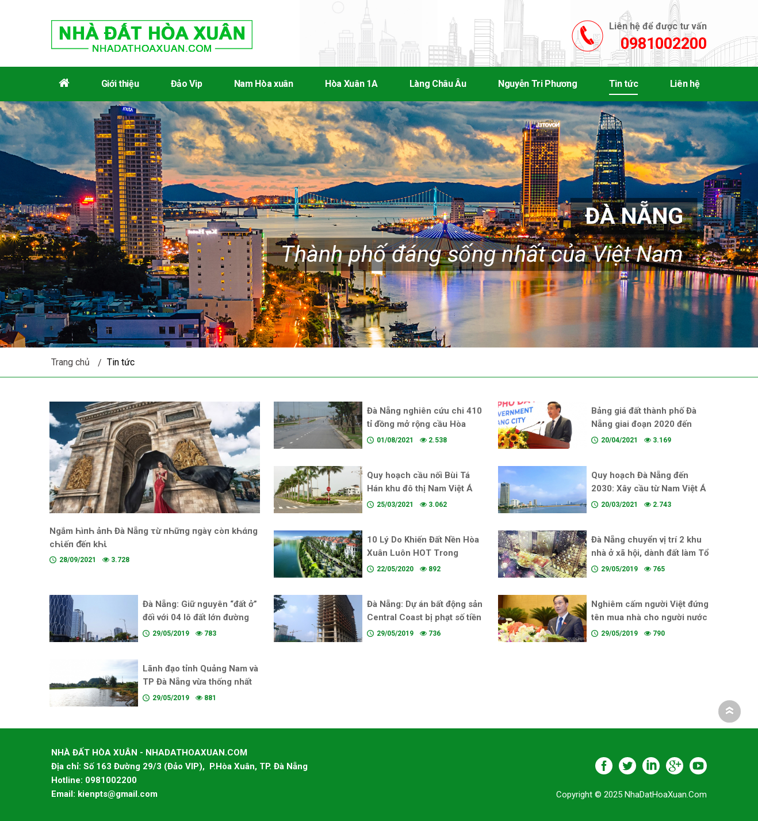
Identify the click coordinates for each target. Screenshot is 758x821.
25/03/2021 (395, 505)
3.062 (433, 505)
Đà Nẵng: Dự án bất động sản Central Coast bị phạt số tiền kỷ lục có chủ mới (425, 617)
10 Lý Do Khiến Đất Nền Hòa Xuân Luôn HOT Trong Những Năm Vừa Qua (423, 552)
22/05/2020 (395, 569)
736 (430, 633)
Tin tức (121, 362)
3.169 (657, 440)
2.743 (657, 505)
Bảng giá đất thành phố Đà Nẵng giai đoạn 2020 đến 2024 (643, 424)
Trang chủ (70, 362)
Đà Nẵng (634, 216)
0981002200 (664, 44)
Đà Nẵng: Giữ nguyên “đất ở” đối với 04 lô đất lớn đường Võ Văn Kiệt (200, 617)
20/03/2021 (619, 505)
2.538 (433, 440)
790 (654, 633)
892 (430, 569)
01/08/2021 (395, 440)
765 (654, 569)
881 (206, 698)
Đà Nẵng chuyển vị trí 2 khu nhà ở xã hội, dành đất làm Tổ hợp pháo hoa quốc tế (650, 552)
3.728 (115, 560)
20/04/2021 (619, 440)
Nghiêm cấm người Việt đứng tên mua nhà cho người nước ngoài (650, 617)
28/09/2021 (77, 560)
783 (206, 633)
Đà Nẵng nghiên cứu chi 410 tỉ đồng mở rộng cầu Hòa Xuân (424, 424)
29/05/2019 (619, 569)
